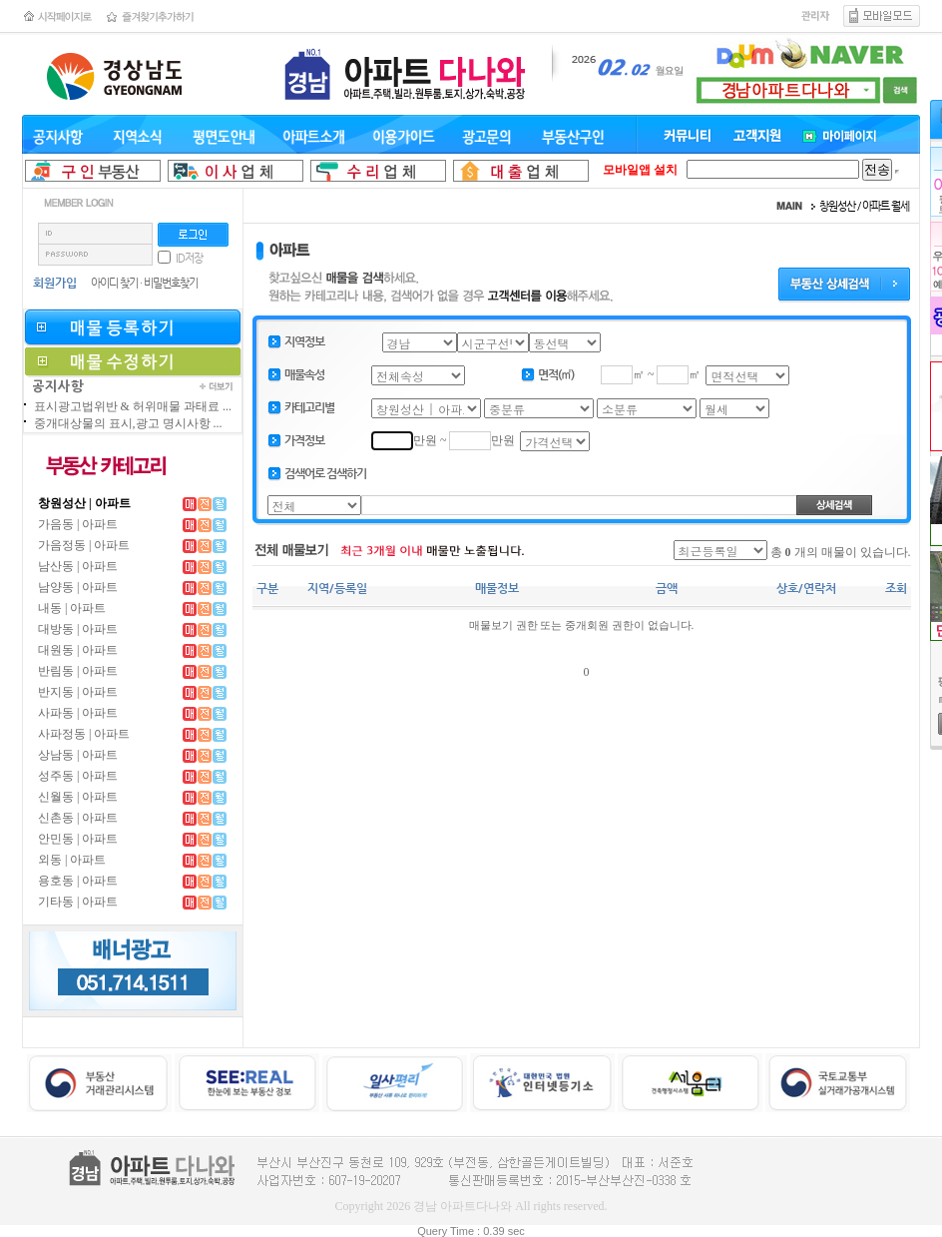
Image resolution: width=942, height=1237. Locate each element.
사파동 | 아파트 (78, 713)
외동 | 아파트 (72, 860)
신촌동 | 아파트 (78, 818)
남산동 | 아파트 (78, 566)
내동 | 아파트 (72, 608)
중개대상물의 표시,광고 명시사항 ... (128, 423)
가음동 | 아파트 (78, 524)
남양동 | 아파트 (78, 587)
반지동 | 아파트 (78, 692)
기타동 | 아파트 (78, 902)
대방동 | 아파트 (78, 629)
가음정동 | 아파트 (84, 545)
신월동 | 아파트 (78, 797)
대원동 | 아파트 (78, 650)
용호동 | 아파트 (78, 881)
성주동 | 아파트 (78, 776)
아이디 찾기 (114, 283)
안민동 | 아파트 (78, 839)
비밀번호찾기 (171, 283)
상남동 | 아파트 (78, 755)
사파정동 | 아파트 (84, 734)
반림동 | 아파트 (78, 671)
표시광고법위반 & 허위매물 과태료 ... (133, 406)
